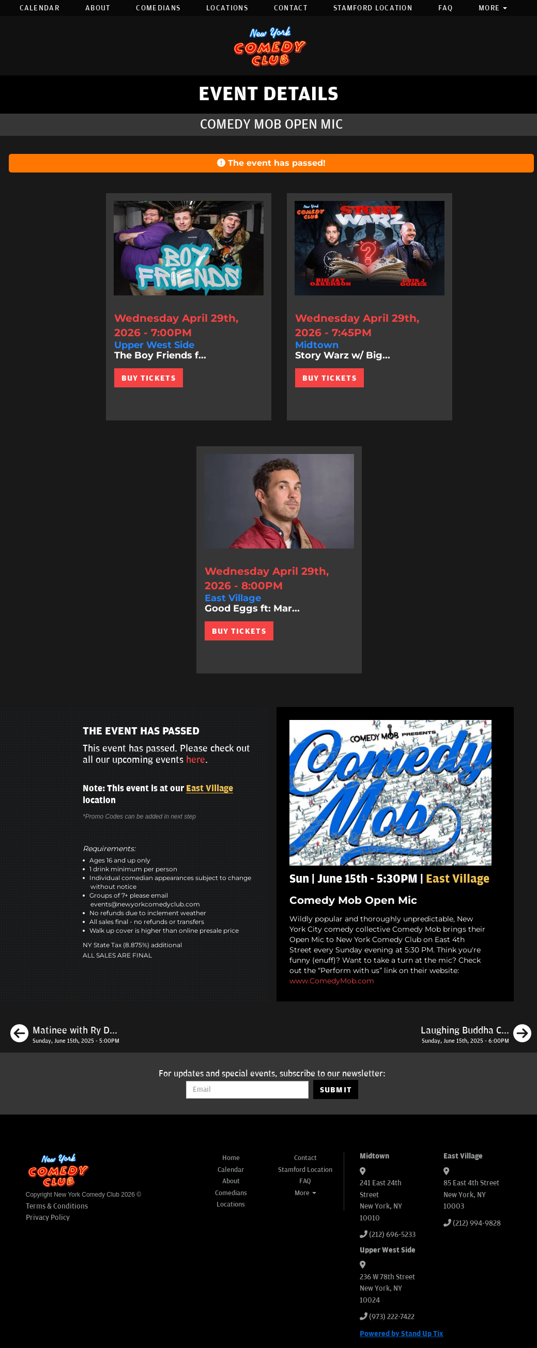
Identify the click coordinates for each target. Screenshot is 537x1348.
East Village (209, 788)
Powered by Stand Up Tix (401, 1333)
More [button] (493, 8)
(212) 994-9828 (477, 1223)
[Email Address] (247, 1090)
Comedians (158, 8)
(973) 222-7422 (392, 1316)
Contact (291, 8)
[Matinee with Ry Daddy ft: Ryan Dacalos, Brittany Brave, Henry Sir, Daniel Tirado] (64, 1035)
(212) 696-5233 (392, 1234)
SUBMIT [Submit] (336, 1089)
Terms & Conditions (57, 1206)
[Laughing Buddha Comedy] (476, 1035)
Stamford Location (372, 8)
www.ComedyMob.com (331, 980)
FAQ (445, 8)
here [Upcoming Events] (195, 759)
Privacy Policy (48, 1217)
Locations (227, 8)
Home (231, 1158)
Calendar (39, 8)
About (98, 8)
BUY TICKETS (148, 378)
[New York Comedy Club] (268, 45)
